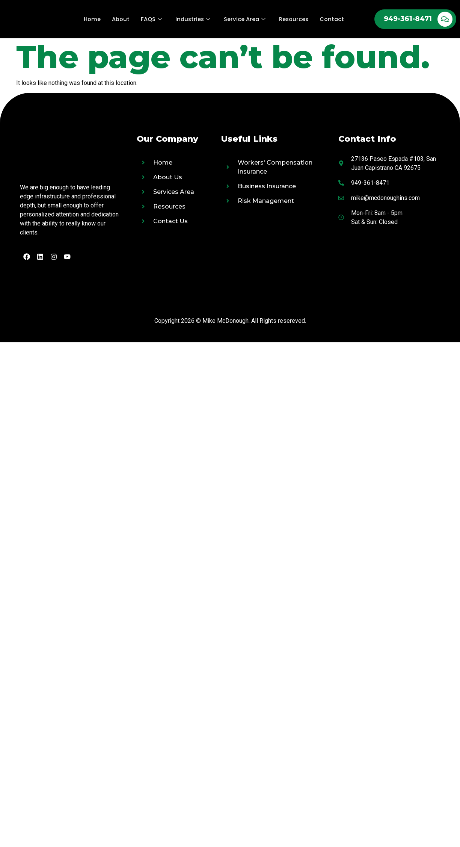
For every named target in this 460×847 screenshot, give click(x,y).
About (119, 19)
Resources (294, 19)
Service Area (245, 19)
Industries (192, 19)
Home (91, 19)
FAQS (150, 19)
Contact (333, 19)
